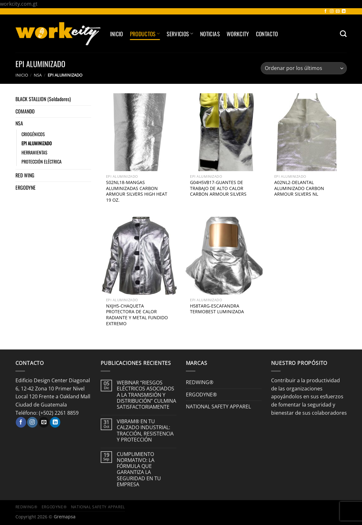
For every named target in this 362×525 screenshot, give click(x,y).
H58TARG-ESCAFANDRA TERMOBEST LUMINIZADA (217, 309)
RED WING (24, 175)
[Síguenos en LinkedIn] (344, 11)
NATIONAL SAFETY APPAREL (218, 406)
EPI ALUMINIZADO (36, 143)
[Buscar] (343, 33)
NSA (38, 75)
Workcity (238, 34)
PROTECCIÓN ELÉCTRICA (41, 161)
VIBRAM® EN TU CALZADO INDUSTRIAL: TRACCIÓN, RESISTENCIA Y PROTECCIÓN (145, 430)
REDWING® (199, 382)
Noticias (210, 34)
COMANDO (25, 111)
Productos (145, 34)
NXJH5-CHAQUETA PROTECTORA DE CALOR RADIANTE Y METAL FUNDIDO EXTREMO (137, 314)
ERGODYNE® (201, 394)
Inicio (116, 34)
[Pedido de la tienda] (304, 68)
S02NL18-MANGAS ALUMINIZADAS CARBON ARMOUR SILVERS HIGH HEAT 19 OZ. (136, 191)
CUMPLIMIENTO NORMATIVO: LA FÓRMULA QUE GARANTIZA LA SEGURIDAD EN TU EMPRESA (139, 469)
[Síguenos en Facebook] (325, 11)
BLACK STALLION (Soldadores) (43, 99)
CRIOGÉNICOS (33, 134)
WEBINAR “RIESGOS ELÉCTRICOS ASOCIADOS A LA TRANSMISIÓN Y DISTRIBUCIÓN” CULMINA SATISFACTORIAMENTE (146, 395)
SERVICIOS (180, 34)
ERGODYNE (25, 187)
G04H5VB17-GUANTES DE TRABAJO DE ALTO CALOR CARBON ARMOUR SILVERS (218, 188)
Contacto (267, 34)
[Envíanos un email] (338, 11)
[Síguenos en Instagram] (332, 11)
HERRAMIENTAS (34, 152)
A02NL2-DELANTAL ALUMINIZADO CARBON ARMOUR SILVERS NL (299, 188)
